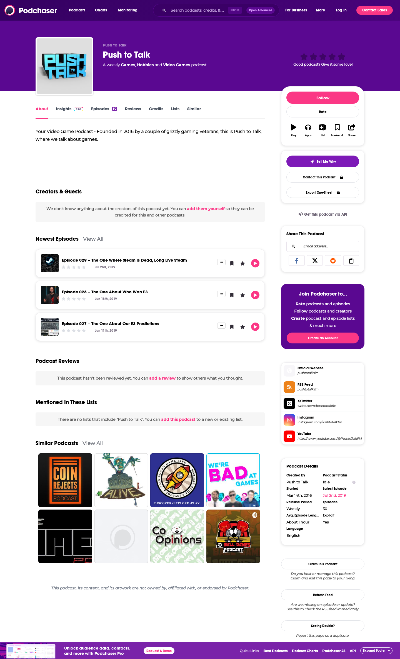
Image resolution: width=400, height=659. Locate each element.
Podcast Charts (305, 651)
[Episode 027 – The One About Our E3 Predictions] (50, 337)
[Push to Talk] (64, 66)
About (42, 108)
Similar (194, 108)
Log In (341, 10)
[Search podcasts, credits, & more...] (198, 10)
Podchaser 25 (333, 651)
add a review (162, 388)
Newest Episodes (57, 249)
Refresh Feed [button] (323, 595)
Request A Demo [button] (159, 651)
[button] (78, 10)
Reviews (133, 108)
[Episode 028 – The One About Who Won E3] (50, 305)
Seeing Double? (323, 626)
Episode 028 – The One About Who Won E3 (105, 302)
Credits (156, 108)
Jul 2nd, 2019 (334, 495)
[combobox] (216, 10)
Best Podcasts (275, 651)
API (353, 651)
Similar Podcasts (57, 453)
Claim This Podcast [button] (323, 564)
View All (93, 249)
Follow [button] (322, 97)
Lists (175, 108)
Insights (69, 108)
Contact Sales (374, 10)
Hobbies (145, 64)
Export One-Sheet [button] (323, 193)
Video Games (176, 64)
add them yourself (205, 219)
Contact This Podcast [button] (323, 177)
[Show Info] (354, 482)
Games (128, 64)
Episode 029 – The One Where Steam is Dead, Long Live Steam (124, 270)
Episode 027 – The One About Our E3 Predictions (110, 334)
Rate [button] (323, 112)
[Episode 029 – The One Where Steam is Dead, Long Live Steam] (50, 274)
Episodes (104, 108)
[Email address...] (322, 246)
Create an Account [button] (323, 338)
